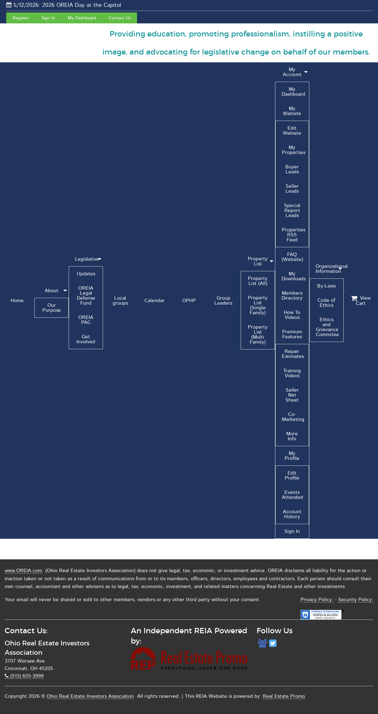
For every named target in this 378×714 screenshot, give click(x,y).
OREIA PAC (85, 320)
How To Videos (292, 315)
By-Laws (326, 285)
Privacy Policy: (317, 599)
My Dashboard (82, 18)
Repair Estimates (293, 354)
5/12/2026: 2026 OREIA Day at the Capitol (63, 5)
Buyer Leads (292, 169)
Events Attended (292, 495)
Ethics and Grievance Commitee (327, 327)
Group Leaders (223, 301)
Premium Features (292, 334)
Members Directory (292, 296)
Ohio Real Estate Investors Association (90, 696)
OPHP (189, 300)
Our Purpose (51, 308)
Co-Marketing (293, 417)
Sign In (48, 18)
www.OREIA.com (23, 570)
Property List (258, 261)
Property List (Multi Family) (258, 335)
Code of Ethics (326, 303)
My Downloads (294, 276)
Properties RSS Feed (293, 234)
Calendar (154, 300)
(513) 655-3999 (24, 675)
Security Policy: (355, 599)
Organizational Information (330, 269)
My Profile (292, 456)
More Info (292, 436)
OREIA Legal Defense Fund (86, 296)
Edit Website (292, 131)
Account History (292, 514)
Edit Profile (292, 475)
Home (17, 300)
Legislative (87, 259)
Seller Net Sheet (292, 395)
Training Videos (292, 373)
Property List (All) (258, 281)
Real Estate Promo (284, 696)
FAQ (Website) (292, 257)
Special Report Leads (292, 210)
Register (20, 18)
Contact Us (120, 18)
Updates (86, 273)
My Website (292, 111)
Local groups (120, 301)
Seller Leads (292, 189)
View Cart (361, 301)
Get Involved (85, 339)
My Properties (293, 150)
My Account (292, 72)
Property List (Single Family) (258, 305)
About (51, 290)
